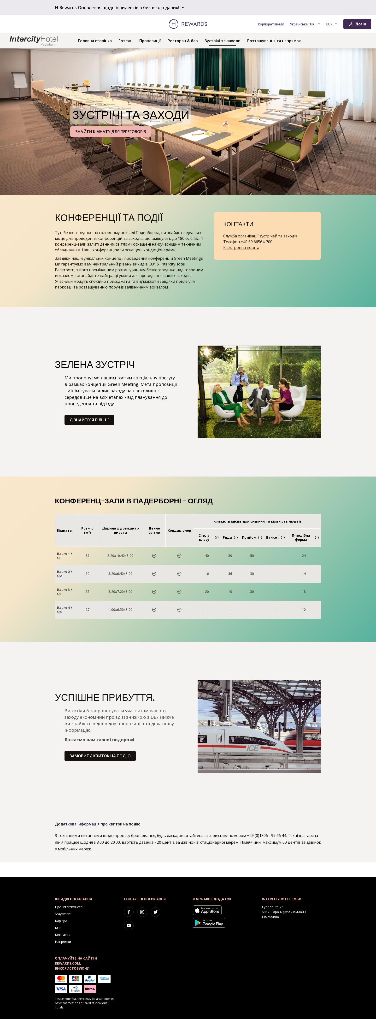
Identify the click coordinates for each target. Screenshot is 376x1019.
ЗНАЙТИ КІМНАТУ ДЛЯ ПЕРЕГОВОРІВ (110, 131)
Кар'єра (61, 921)
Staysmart (63, 914)
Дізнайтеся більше (89, 420)
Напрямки (63, 941)
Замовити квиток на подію (100, 756)
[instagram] (142, 912)
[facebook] (129, 912)
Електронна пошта (241, 247)
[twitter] (155, 912)
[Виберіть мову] (305, 24)
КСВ (58, 927)
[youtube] (129, 925)
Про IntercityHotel (69, 907)
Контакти (62, 934)
